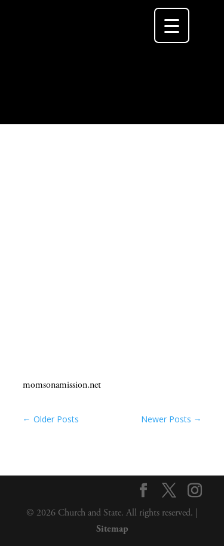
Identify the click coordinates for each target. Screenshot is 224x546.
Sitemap (112, 529)
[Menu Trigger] (171, 25)
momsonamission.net (62, 385)
